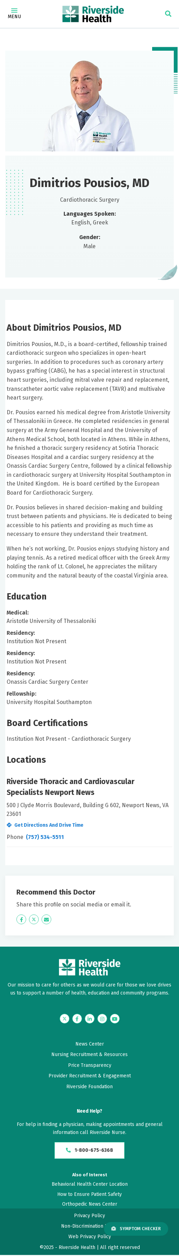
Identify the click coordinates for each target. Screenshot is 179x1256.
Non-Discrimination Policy (89, 1227)
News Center (89, 1044)
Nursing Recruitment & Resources (89, 1054)
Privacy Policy (89, 1217)
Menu (14, 14)
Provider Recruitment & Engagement (90, 1076)
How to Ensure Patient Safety (89, 1195)
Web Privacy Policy (89, 1238)
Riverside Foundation (89, 1087)
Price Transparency (89, 1065)
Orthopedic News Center (89, 1205)
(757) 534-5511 (45, 837)
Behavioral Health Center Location (90, 1186)
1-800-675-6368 (89, 1151)
